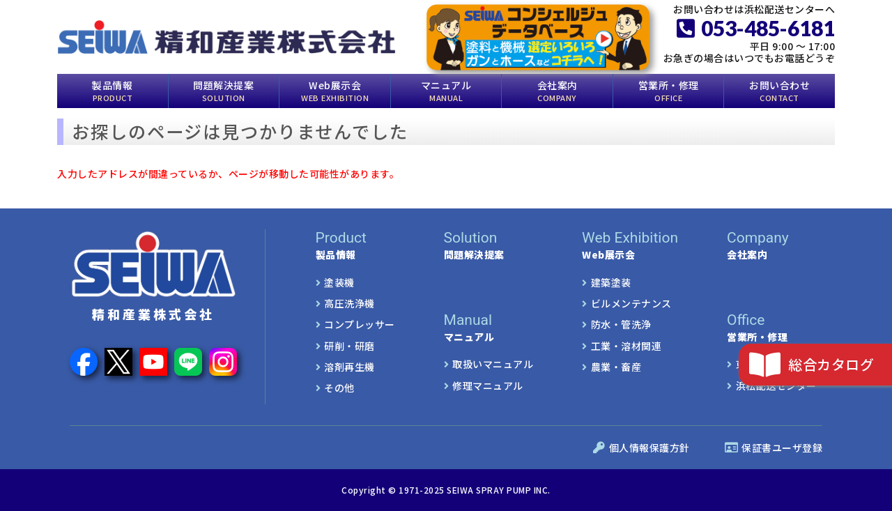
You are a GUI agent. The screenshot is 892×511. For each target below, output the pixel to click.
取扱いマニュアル (492, 364)
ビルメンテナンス (631, 303)
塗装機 (339, 282)
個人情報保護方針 (641, 448)
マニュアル (446, 89)
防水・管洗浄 (621, 324)
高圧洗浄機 (349, 303)
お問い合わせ (779, 89)
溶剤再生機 (349, 367)
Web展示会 (335, 89)
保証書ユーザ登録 (774, 448)
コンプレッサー (359, 324)
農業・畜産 (616, 367)
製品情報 (112, 89)
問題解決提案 (223, 89)
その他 (339, 388)
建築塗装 (611, 282)
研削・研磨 (349, 345)
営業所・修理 (668, 89)
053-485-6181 (756, 27)
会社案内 (557, 89)
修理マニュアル (487, 385)
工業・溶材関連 (626, 345)
